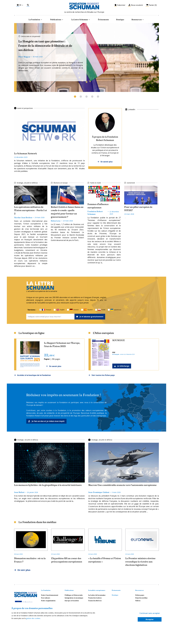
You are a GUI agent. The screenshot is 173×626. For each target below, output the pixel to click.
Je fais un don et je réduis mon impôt (46, 421)
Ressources (137, 19)
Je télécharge (121, 366)
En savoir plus (105, 161)
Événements (103, 19)
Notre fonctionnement (49, 595)
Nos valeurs (45, 598)
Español (88, 310)
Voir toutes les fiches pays (101, 375)
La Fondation (45, 590)
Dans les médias (141, 598)
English (60, 310)
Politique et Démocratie (74, 595)
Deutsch (74, 310)
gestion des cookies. (33, 618)
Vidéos (137, 601)
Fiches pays (139, 595)
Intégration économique (74, 598)
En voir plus (22, 570)
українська (116, 310)
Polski (101, 310)
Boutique (120, 19)
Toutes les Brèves (95, 601)
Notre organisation (48, 601)
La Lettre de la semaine (96, 595)
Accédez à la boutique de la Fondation (32, 375)
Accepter (150, 619)
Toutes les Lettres (95, 598)
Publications (69, 590)
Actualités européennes (96, 590)
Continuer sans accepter (149, 613)
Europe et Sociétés (72, 601)
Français (46, 310)
